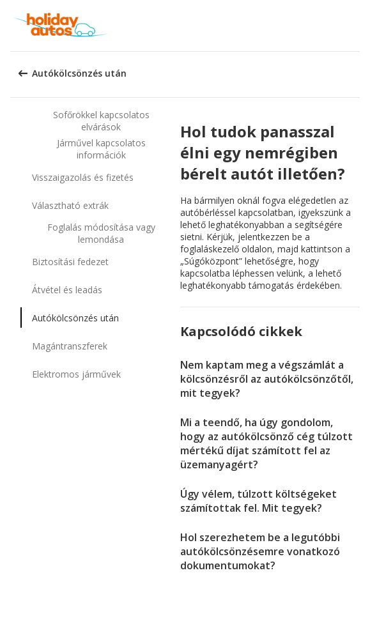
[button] (356, 25)
